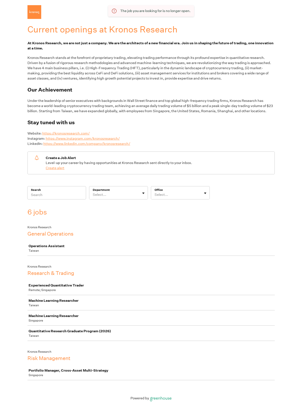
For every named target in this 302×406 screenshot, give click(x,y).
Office (159, 190)
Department (101, 190)
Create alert (55, 168)
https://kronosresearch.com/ (66, 133)
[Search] (56, 195)
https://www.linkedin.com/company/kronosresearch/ (86, 144)
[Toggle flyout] (143, 193)
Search (36, 190)
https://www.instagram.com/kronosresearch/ (83, 138)
